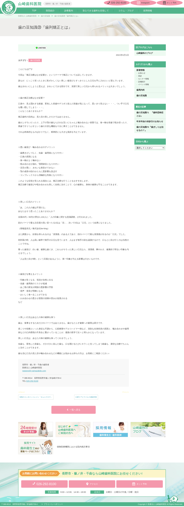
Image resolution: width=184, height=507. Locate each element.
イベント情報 (143, 85)
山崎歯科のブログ (144, 53)
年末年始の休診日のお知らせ (149, 121)
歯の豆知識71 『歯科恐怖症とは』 (149, 114)
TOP (34, 10)
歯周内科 (140, 90)
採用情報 (147, 10)
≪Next (21, 392)
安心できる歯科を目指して (96, 10)
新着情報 (140, 70)
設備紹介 (141, 82)
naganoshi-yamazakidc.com (34, 371)
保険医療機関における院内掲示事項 (73, 448)
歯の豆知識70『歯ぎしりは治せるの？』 (149, 129)
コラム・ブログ (126, 10)
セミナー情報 (143, 79)
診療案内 (68, 10)
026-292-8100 (32, 381)
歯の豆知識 (35, 60)
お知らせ (141, 73)
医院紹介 (50, 10)
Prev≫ (125, 392)
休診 (140, 76)
